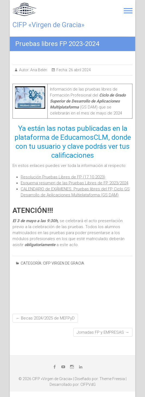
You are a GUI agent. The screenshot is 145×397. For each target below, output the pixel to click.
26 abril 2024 (79, 70)
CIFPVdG (88, 384)
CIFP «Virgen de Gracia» (48, 25)
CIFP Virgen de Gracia (63, 263)
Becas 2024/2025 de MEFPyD (45, 318)
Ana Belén (38, 70)
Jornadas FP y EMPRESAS (103, 332)
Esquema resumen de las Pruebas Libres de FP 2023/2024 (74, 183)
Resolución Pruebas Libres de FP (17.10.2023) (63, 177)
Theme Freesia (112, 379)
